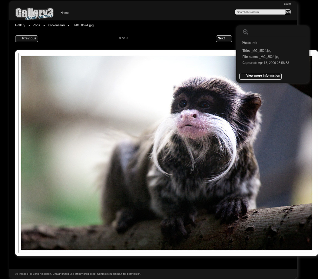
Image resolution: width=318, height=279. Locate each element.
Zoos (36, 25)
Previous (26, 38)
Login (287, 3)
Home (65, 13)
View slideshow (258, 31)
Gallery (20, 25)
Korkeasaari (56, 25)
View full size (246, 31)
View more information (260, 76)
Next (223, 38)
